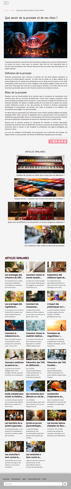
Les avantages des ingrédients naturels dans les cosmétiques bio (13, 308)
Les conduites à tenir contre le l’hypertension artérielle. (12, 458)
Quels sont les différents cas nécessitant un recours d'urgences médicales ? (36, 222)
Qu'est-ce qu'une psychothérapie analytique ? (34, 426)
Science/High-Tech (34, 479)
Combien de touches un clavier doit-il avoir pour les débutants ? (40, 175)
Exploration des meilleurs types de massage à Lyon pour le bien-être (55, 279)
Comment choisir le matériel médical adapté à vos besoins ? (35, 337)
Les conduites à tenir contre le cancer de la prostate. (45, 245)
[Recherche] (33, 484)
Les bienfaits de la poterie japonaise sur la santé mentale (13, 427)
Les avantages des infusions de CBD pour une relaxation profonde (14, 279)
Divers (44, 479)
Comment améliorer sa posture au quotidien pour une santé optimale (14, 366)
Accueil (6, 10)
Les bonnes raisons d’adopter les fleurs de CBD (56, 426)
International (15, 479)
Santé (12, 10)
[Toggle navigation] (6, 2)
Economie (6, 479)
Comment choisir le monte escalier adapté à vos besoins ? (35, 279)
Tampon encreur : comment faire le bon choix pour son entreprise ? (39, 198)
